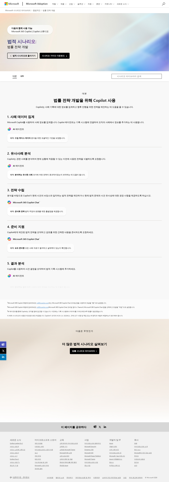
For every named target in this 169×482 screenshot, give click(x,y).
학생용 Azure (64, 465)
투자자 (136, 456)
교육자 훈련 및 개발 (66, 459)
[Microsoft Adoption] (37, 4)
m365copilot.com (43, 303)
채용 (135, 443)
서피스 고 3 (13, 456)
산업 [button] (72, 4)
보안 (135, 465)
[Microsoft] (12, 4)
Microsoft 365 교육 (66, 453)
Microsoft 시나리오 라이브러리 (18, 10)
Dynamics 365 (88, 449)
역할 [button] (55, 4)
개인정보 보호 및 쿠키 (83, 477)
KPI (22, 76)
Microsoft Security (90, 446)
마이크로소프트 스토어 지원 (44, 449)
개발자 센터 (113, 446)
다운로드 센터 (39, 446)
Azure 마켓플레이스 (115, 459)
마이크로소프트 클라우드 (92, 443)
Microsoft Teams (89, 459)
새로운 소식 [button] (123, 4)
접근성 (136, 462)
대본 (15, 76)
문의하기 (70, 477)
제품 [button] (64, 4)
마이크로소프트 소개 (141, 446)
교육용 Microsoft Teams (67, 449)
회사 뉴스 (137, 449)
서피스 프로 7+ (15, 462)
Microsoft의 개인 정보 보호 (143, 453)
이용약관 (96, 477)
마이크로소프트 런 (115, 453)
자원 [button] (91, 4)
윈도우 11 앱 (14, 465)
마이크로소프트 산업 (91, 462)
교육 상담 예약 (64, 456)
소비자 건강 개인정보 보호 (111, 477)
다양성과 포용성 (139, 459)
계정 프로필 (38, 443)
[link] (3, 344)
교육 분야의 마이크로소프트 (69, 443)
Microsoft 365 (88, 453)
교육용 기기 (63, 446)
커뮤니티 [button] (110, 4)
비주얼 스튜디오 (114, 465)
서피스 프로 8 (14, 446)
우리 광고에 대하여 (135, 477)
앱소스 (111, 462)
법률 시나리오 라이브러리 (83, 351)
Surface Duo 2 (14, 459)
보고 (36, 453)
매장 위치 (38, 459)
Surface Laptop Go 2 (16, 443)
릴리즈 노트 (60, 477)
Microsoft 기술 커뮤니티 (117, 456)
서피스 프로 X (14, 453)
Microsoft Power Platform (92, 456)
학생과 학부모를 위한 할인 (68, 462)
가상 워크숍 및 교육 (41, 462)
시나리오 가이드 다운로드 (53, 55)
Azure (111, 443)
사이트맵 (50, 477)
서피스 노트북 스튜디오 (17, 449)
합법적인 (36, 10)
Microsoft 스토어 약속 (42, 465)
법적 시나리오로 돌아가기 (24, 55)
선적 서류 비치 (114, 449)
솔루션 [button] (82, 4)
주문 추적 (38, 456)
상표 (124, 477)
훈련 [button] (99, 4)
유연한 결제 (38, 468)
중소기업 (87, 465)
